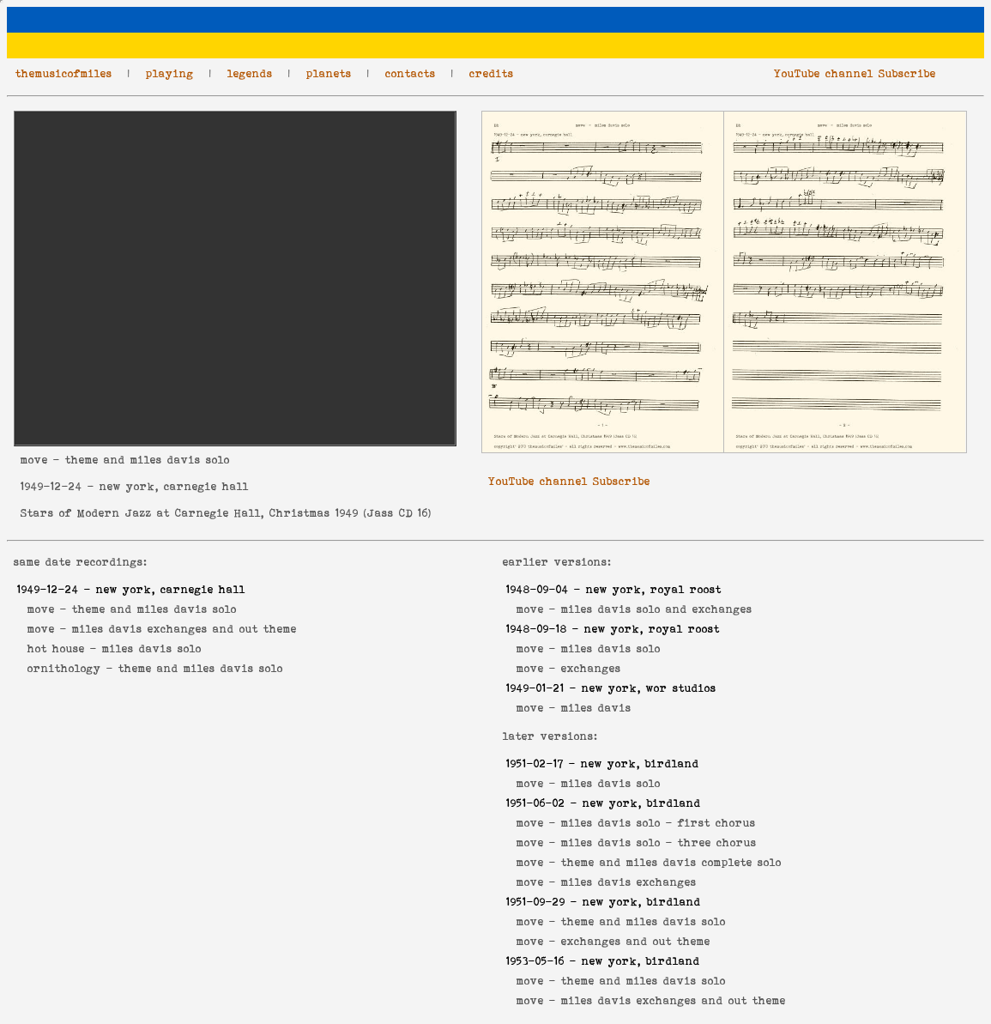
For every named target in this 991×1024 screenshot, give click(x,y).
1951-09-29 (535, 901)
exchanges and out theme (635, 941)
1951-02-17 (535, 763)
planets (329, 73)
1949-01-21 (535, 688)
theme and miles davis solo (154, 609)
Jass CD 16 (397, 512)
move (34, 459)
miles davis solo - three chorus (659, 842)
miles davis (596, 707)
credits (491, 73)
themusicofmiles (63, 73)
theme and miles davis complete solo (671, 862)
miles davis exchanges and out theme (184, 628)
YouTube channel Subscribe (855, 73)
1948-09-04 (537, 589)
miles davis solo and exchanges (656, 609)
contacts (410, 73)
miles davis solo (152, 648)
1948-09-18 (536, 628)
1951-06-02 (535, 803)
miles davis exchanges (629, 882)
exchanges (591, 668)
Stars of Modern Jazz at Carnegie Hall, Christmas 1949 (190, 512)
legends (250, 73)
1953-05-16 (535, 960)
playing (170, 73)
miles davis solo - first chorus (658, 822)
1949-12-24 (51, 486)
